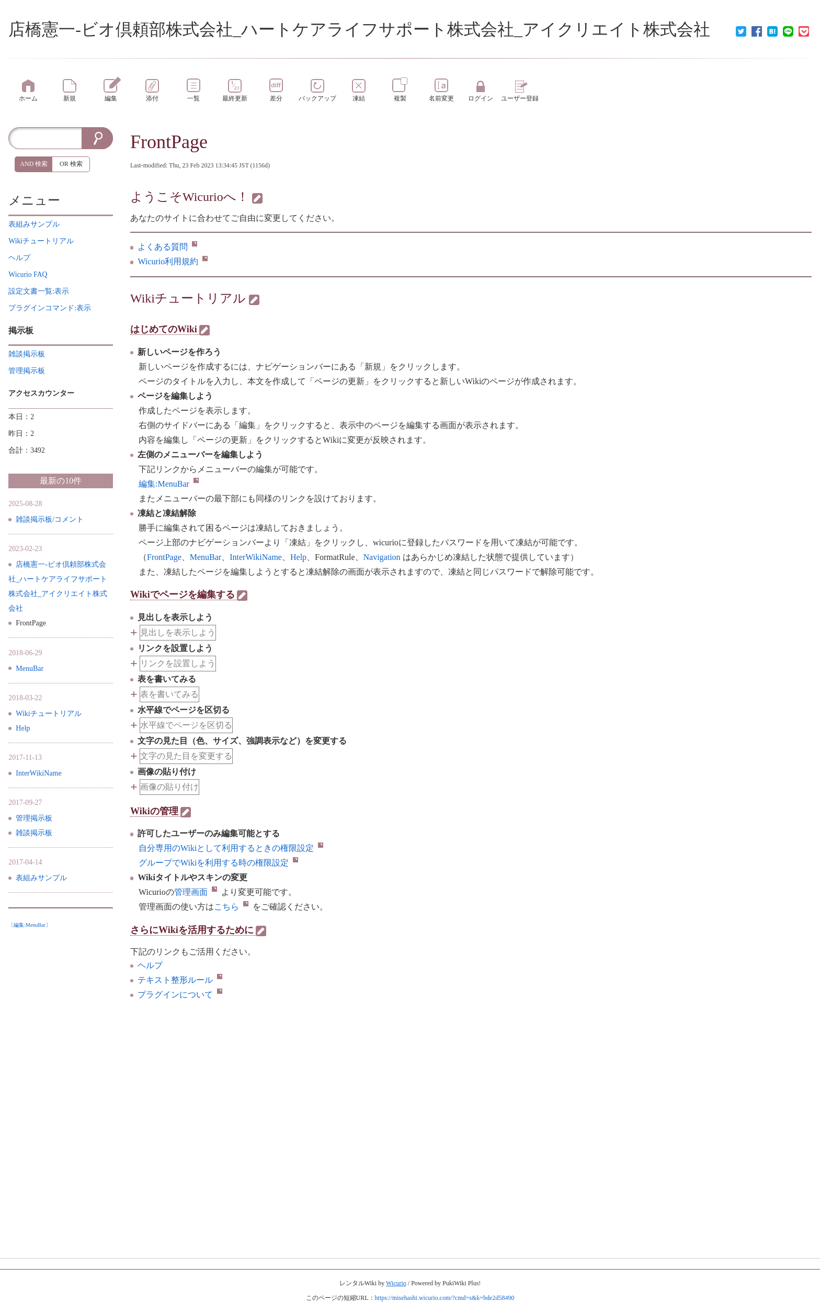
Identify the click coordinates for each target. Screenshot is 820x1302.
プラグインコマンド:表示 (49, 308)
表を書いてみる (169, 694)
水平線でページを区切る (186, 725)
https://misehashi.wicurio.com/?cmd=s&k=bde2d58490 (445, 1297)
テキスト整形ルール (180, 979)
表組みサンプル (41, 878)
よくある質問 (167, 246)
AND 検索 (34, 163)
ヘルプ (150, 965)
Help (23, 728)
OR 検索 (71, 163)
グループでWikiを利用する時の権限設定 (218, 862)
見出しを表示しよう (177, 632)
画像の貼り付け (169, 786)
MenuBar (29, 668)
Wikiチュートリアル (188, 298)
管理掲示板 (34, 818)
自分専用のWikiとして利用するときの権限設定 (231, 848)
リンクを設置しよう (177, 663)
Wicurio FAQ (27, 274)
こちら (231, 906)
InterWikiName (38, 773)
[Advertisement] (60, 1090)
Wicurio (396, 1283)
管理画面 (195, 892)
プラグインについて (180, 994)
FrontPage (169, 141)
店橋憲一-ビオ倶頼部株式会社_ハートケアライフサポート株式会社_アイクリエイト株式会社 (359, 29)
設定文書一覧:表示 (38, 291)
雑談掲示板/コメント (50, 519)
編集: (169, 483)
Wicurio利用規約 (173, 261)
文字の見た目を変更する (186, 755)
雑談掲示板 (34, 833)
